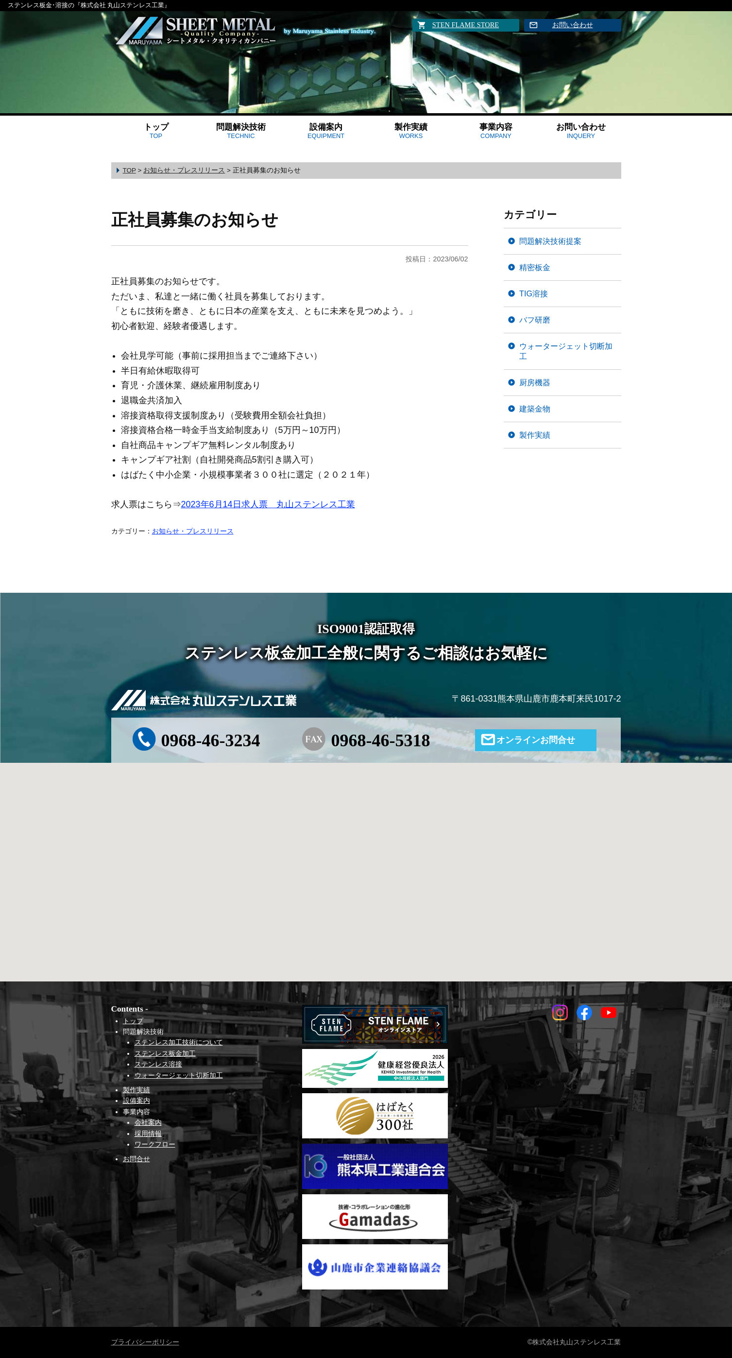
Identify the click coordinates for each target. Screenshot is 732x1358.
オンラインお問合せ (535, 740)
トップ (156, 130)
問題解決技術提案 (550, 241)
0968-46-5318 (380, 740)
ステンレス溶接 (158, 1064)
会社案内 (148, 1122)
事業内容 (495, 130)
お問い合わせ (572, 25)
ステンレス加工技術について (179, 1042)
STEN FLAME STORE (465, 25)
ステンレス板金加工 (165, 1053)
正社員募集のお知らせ (194, 220)
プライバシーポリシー (145, 1342)
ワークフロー (155, 1144)
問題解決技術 (241, 130)
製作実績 (410, 130)
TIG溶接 (533, 293)
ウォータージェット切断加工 (566, 351)
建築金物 (534, 408)
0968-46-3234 (210, 740)
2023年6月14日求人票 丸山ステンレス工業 (268, 504)
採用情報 (148, 1133)
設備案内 (325, 130)
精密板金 (534, 267)
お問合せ (136, 1159)
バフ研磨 (534, 319)
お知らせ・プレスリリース (193, 531)
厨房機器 (534, 382)
